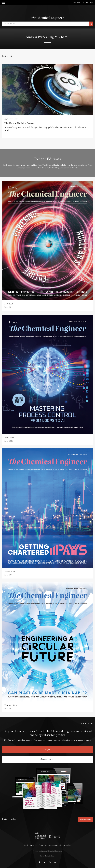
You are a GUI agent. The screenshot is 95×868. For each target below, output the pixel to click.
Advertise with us (65, 845)
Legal (26, 845)
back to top (85, 723)
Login (89, 2)
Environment (13, 119)
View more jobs (85, 819)
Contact (41, 845)
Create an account (47, 759)
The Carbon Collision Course (19, 123)
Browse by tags (51, 845)
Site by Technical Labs (47, 856)
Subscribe (79, 2)
